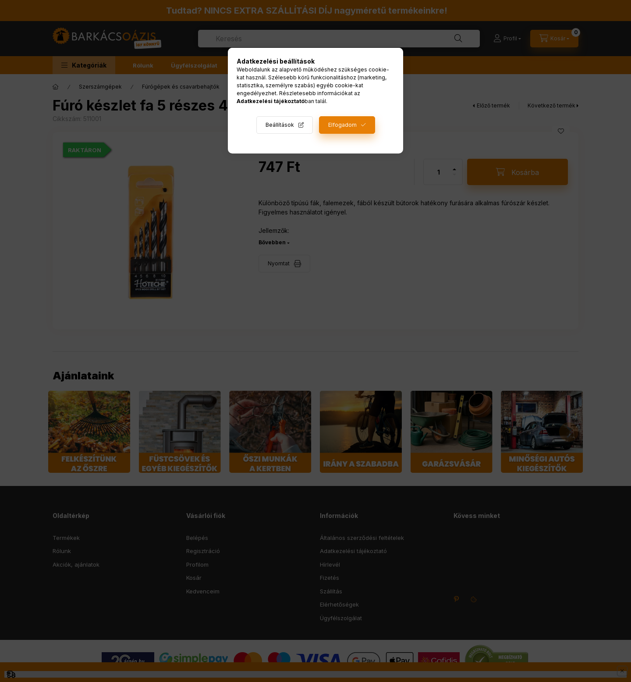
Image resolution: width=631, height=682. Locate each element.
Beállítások (280, 124)
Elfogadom (342, 124)
